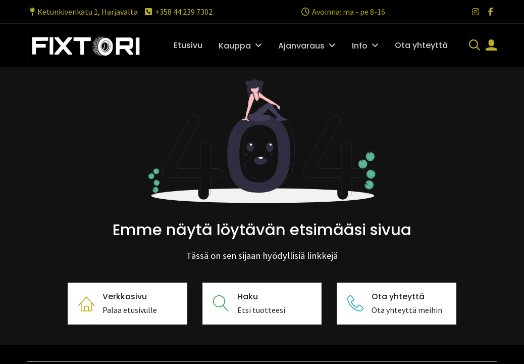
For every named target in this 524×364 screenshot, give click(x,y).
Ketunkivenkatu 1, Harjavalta (82, 12)
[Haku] (474, 46)
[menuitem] (188, 45)
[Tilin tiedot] (491, 46)
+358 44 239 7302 (178, 12)
